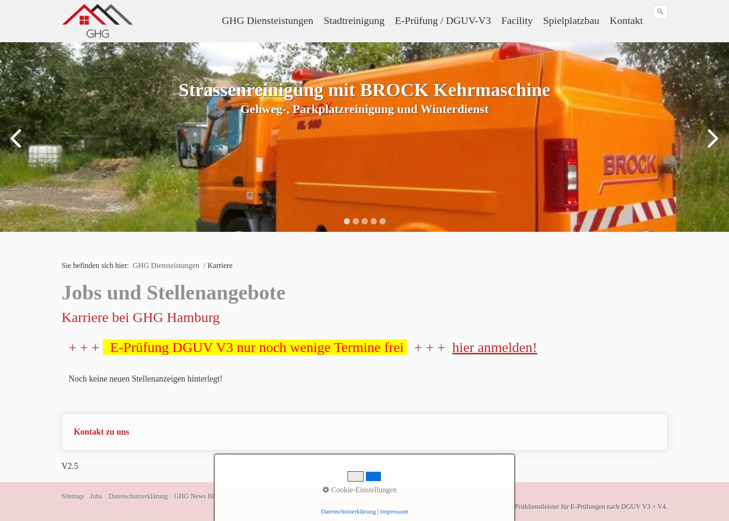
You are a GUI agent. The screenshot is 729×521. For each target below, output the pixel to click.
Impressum (242, 496)
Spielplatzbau (571, 20)
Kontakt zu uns (101, 432)
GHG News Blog (197, 496)
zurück (16, 144)
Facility (517, 20)
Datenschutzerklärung (138, 496)
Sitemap (73, 496)
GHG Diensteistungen (267, 20)
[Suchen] (660, 11)
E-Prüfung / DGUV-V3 (443, 20)
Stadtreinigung (354, 20)
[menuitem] (268, 20)
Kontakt (626, 20)
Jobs (96, 496)
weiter (713, 144)
